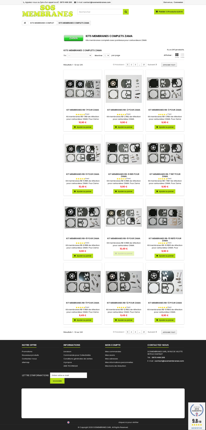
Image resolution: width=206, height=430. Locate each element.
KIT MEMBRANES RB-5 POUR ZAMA (82, 174)
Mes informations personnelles (119, 362)
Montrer (99, 55)
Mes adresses (111, 358)
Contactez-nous (29, 358)
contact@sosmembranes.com (169, 361)
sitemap (25, 362)
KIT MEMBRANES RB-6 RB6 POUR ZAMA (123, 175)
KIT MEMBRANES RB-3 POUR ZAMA (164, 110)
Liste (182, 55)
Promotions (27, 351)
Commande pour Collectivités (77, 355)
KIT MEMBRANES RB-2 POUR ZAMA (123, 110)
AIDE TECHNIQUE (71, 366)
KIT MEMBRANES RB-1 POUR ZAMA (82, 110)
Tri (65, 55)
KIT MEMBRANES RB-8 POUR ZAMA (82, 238)
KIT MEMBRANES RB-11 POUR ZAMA (82, 303)
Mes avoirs (110, 355)
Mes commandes (113, 351)
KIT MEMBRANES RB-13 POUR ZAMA (165, 303)
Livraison (67, 351)
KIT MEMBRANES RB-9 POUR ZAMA (123, 238)
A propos (68, 362)
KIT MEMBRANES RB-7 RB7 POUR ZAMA (165, 175)
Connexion (178, 2)
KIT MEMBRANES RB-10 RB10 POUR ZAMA (165, 239)
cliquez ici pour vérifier (128, 422)
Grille (177, 55)
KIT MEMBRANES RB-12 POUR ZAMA (124, 303)
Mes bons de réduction (115, 366)
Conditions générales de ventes (78, 358)
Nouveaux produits (30, 355)
